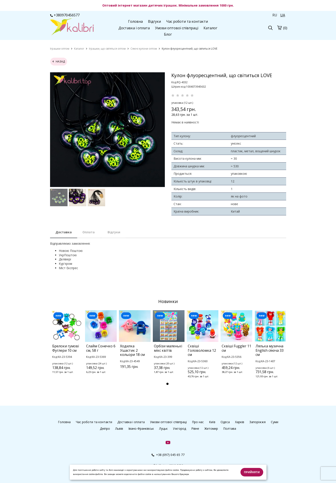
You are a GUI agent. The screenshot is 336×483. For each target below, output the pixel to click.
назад (58, 61)
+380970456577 (65, 15)
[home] (59, 48)
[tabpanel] (67, 347)
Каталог (210, 28)
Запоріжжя (257, 422)
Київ (212, 422)
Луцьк (163, 428)
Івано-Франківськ (141, 428)
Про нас (198, 422)
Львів (119, 428)
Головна (135, 21)
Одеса (225, 422)
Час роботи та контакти (187, 21)
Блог (168, 34)
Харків (239, 422)
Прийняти (252, 472)
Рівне (195, 428)
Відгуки (154, 21)
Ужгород (179, 428)
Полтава (229, 428)
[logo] (72, 27)
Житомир (211, 428)
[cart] (279, 27)
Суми (274, 422)
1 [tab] (167, 384)
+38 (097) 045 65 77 (168, 455)
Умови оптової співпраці (176, 28)
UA (282, 15)
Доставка (64, 232)
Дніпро (105, 428)
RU (274, 15)
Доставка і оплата (134, 28)
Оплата (88, 232)
